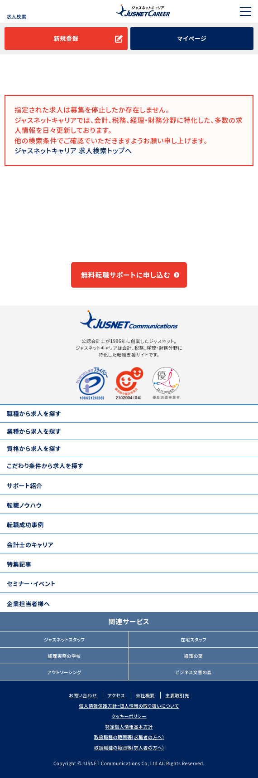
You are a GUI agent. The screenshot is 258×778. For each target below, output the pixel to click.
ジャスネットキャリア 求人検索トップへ (73, 150)
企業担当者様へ (28, 603)
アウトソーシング (64, 672)
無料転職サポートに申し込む (126, 274)
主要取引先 (177, 695)
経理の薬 (193, 655)
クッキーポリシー (128, 716)
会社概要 (145, 695)
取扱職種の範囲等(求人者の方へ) (129, 747)
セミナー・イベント (31, 583)
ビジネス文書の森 (193, 672)
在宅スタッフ (193, 639)
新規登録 (65, 38)
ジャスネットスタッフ (64, 639)
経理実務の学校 (64, 655)
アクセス (116, 695)
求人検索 (16, 16)
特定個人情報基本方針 (129, 726)
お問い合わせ (83, 695)
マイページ (191, 38)
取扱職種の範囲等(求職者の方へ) (129, 737)
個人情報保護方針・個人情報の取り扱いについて (129, 705)
